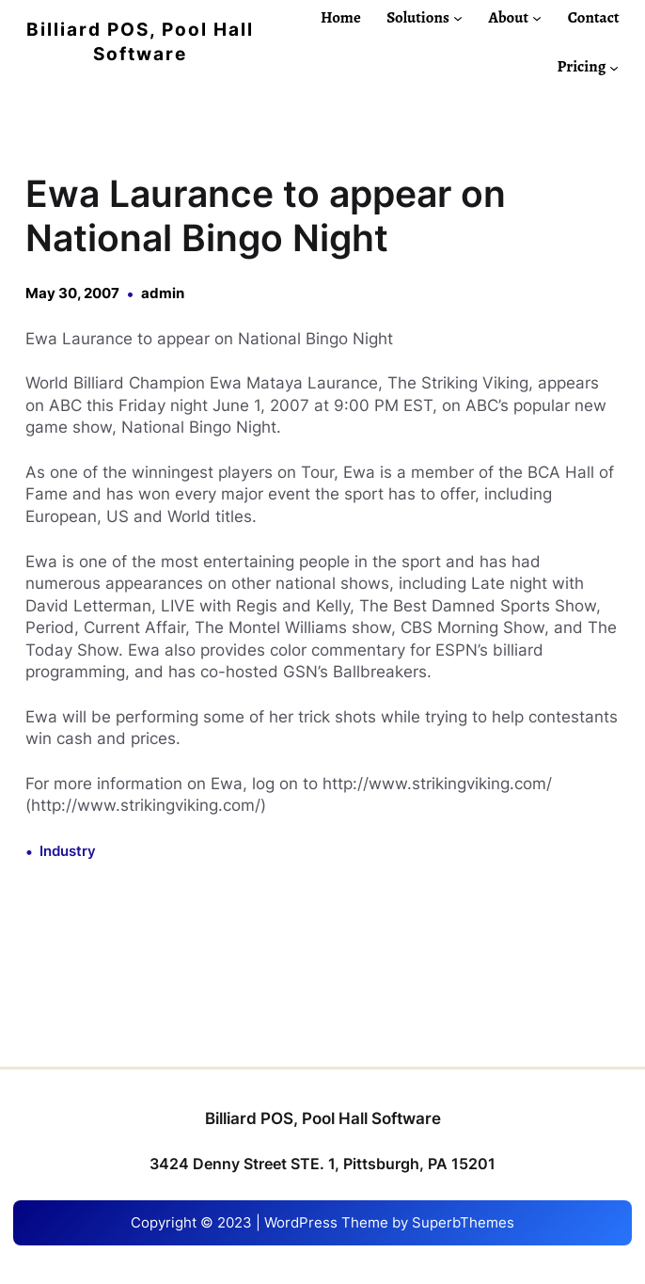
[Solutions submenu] (458, 18)
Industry (67, 851)
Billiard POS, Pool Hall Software (323, 1118)
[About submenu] (537, 18)
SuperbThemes (463, 1222)
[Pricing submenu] (614, 66)
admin (162, 293)
